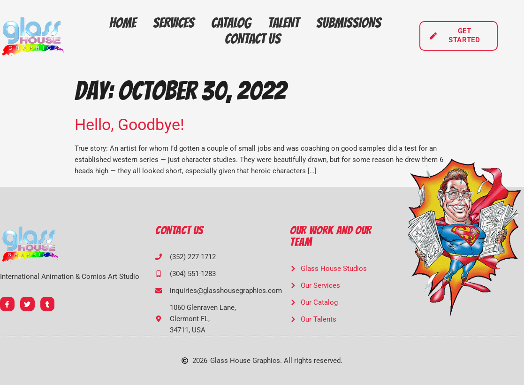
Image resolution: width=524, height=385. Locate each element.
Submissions (348, 22)
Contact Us (253, 38)
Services (173, 22)
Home (122, 22)
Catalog (231, 22)
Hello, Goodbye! (129, 124)
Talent (283, 22)
